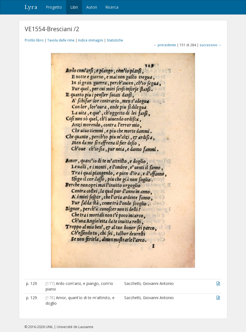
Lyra (31, 7)
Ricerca (111, 7)
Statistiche (115, 40)
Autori (91, 7)
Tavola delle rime (60, 40)
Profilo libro (34, 40)
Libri (74, 7)
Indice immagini (90, 40)
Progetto (54, 7)
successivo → (211, 45)
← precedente (164, 45)
